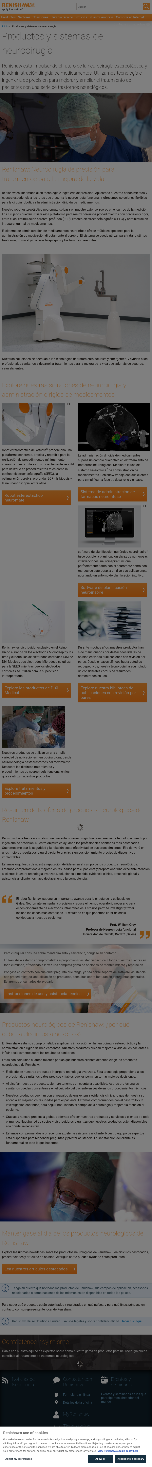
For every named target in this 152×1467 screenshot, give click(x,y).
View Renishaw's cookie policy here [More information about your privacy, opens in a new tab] (118, 1458)
